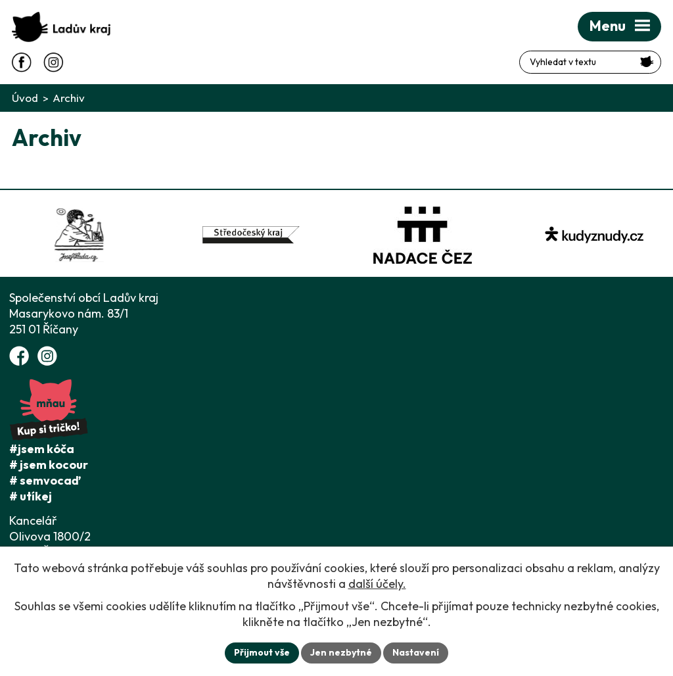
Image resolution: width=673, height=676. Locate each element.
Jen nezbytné (341, 652)
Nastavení (415, 652)
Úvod (25, 98)
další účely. (377, 583)
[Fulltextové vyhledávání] (590, 62)
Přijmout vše (262, 652)
